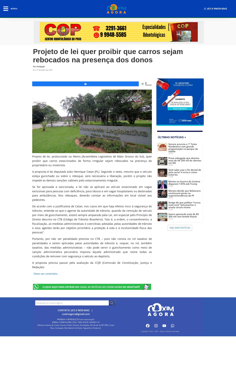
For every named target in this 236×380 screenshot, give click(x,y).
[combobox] (72, 302)
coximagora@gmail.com (76, 314)
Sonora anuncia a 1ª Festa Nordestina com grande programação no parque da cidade (183, 148)
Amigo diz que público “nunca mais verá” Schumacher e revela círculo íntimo (184, 205)
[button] (215, 8)
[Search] (112, 302)
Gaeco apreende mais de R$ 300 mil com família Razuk (183, 215)
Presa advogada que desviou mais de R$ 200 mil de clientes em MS (184, 160)
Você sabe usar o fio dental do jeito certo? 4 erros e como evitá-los (184, 172)
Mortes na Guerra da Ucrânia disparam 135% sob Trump (184, 182)
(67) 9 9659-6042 (80, 310)
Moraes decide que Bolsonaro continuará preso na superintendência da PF (184, 193)
